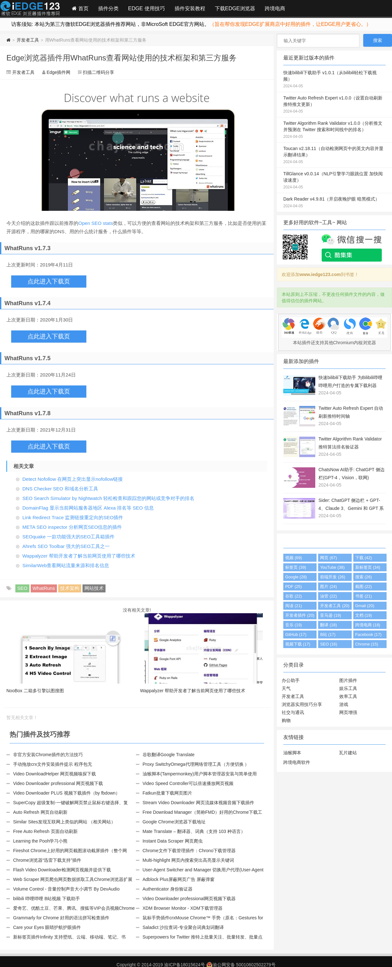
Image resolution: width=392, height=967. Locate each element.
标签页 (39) (295, 567)
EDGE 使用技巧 (146, 8)
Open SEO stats (95, 223)
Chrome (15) (366, 644)
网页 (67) (328, 557)
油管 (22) (328, 596)
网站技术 (94, 588)
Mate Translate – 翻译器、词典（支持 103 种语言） (194, 831)
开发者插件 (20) (299, 615)
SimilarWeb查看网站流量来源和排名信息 (65, 565)
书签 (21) (363, 596)
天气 (286, 688)
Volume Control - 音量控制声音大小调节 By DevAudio (66, 889)
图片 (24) (328, 586)
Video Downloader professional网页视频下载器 (189, 898)
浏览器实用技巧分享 (302, 704)
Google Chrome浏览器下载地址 (174, 821)
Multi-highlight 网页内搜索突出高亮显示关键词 (188, 860)
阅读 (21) (293, 605)
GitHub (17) (295, 634)
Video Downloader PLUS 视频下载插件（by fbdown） (66, 793)
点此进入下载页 (48, 281)
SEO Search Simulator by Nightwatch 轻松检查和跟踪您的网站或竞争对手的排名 (108, 498)
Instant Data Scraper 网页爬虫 (173, 841)
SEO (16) (328, 644)
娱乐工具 (348, 688)
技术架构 (69, 588)
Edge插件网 (30, 9)
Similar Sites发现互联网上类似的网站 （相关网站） (64, 821)
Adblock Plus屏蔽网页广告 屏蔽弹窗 (179, 879)
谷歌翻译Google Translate (169, 754)
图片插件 (348, 680)
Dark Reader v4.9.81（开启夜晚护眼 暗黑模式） (334, 202)
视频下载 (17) (297, 644)
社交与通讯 (293, 712)
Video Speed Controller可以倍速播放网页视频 (188, 783)
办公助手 (291, 680)
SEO (22, 588)
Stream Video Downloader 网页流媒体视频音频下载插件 (198, 802)
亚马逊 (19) (330, 615)
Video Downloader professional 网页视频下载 (58, 783)
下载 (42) (363, 557)
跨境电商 (275, 8)
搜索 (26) (363, 577)
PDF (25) (293, 586)
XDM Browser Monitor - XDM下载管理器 (183, 908)
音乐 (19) (293, 624)
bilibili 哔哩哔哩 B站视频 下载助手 (46, 898)
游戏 (343, 704)
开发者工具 (28, 40)
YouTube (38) (332, 567)
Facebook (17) (368, 634)
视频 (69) (293, 557)
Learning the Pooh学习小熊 (40, 841)
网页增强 (348, 712)
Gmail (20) (364, 605)
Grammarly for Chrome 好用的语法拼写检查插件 (61, 917)
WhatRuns (44, 588)
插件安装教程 (190, 8)
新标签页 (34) (367, 567)
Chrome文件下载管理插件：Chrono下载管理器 (189, 850)
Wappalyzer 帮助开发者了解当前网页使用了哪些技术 (78, 556)
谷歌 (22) (293, 596)
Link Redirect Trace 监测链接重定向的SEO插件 (72, 517)
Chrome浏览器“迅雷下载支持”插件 (47, 860)
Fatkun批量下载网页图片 (167, 793)
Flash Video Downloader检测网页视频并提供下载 (62, 869)
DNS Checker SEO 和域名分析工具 (60, 488)
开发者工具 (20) (334, 605)
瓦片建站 (348, 752)
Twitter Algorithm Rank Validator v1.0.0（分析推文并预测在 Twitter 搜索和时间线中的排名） (334, 130)
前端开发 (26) (332, 577)
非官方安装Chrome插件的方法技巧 (48, 754)
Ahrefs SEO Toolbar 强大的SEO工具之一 (66, 546)
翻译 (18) (328, 624)
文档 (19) (363, 615)
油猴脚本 (292, 752)
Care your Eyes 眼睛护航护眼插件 (47, 927)
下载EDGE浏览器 (235, 8)
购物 (286, 720)
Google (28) (296, 577)
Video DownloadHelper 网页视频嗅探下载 (54, 773)
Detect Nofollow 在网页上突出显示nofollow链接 (72, 479)
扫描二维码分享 (98, 72)
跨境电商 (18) (367, 624)
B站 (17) (327, 634)
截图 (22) (363, 586)
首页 (80, 8)
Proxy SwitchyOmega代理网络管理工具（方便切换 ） (196, 764)
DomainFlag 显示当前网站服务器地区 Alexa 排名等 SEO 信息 (88, 508)
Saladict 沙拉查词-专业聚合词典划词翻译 (183, 927)
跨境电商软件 (296, 762)
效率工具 (348, 696)
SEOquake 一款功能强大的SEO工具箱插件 (68, 536)
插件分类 (108, 8)
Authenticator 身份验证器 (167, 889)
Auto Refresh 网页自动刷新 (40, 812)
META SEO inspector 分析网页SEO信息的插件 (72, 527)
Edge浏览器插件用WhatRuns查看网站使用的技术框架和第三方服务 (121, 57)
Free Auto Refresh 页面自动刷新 (45, 831)
